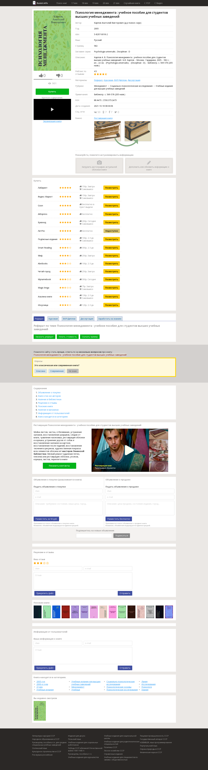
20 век (106, 3)
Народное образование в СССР (45, 739)
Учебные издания (45, 689)
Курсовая (108, 80)
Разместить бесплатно (118, 519)
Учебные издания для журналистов (83, 757)
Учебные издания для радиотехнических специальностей (121, 742)
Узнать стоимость (68, 336)
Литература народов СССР (43, 736)
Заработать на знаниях (109, 318)
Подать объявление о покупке (50, 486)
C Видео (159, 3)
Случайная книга (132, 3)
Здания (144, 689)
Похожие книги (45, 406)
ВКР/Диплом (120, 80)
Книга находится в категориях (53, 416)
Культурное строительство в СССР (46, 751)
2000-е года (42, 684)
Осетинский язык (39, 748)
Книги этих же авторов (49, 396)
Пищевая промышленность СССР (154, 736)
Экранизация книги (52, 111)
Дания (144, 681)
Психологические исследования (122, 689)
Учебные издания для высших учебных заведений (85, 683)
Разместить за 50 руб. (46, 519)
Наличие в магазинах (48, 409)
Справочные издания (113, 754)
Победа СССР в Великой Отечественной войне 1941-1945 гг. (85, 749)
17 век (74, 3)
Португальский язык (148, 746)
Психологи (146, 687)
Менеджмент (77, 687)
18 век (85, 3)
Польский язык (74, 739)
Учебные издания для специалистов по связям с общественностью (121, 758)
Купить (52, 91)
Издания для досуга (76, 736)
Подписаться (121, 535)
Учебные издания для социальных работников (83, 743)
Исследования (148, 684)
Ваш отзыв (39, 559)
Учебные (75, 689)
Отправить (125, 593)
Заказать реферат (44, 336)
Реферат (98, 80)
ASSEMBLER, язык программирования (156, 742)
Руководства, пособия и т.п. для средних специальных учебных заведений (49, 743)
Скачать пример (90, 336)
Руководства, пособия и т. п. (80, 754)
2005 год (41, 681)
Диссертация (134, 80)
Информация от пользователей (53, 413)
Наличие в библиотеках (49, 399)
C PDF (147, 3)
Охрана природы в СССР (150, 749)
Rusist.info (42, 3)
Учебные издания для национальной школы (120, 737)
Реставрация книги (103, 118)
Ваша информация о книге (48, 638)
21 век (116, 3)
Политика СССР (110, 747)
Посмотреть (111, 187)
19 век (95, 3)
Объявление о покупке (49, 392)
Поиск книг (61, 3)
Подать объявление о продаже (122, 486)
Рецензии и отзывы (47, 402)
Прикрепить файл (44, 593)
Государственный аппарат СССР (153, 739)
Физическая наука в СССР (151, 752)
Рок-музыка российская (42, 755)
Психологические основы (119, 687)
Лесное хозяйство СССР (114, 750)
